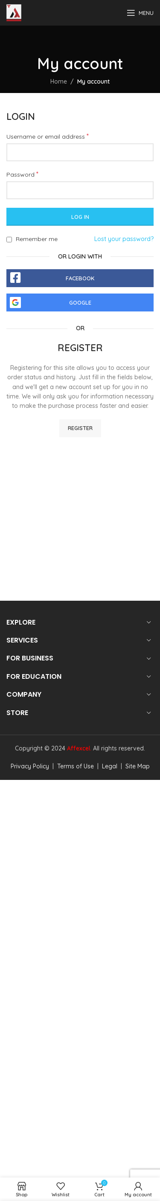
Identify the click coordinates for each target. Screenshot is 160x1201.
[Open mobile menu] (140, 12)
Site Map (137, 766)
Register (80, 428)
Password (22, 174)
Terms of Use (74, 766)
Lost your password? (124, 239)
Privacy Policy (30, 766)
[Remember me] (9, 239)
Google (80, 302)
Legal (108, 766)
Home (58, 81)
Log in (80, 216)
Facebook (80, 278)
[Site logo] (13, 12)
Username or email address (47, 136)
